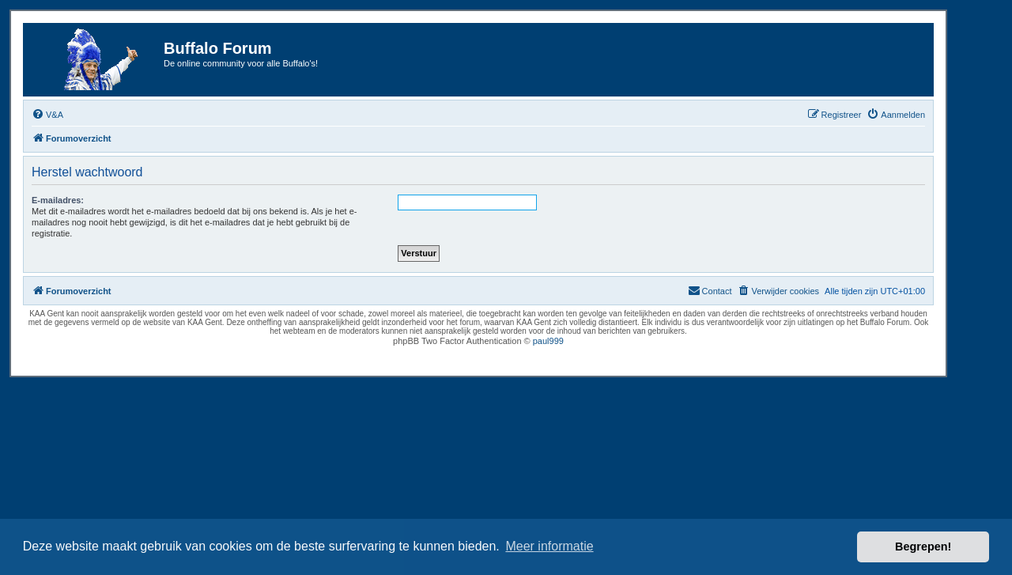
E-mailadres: (58, 200)
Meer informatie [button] (549, 546)
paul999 (548, 341)
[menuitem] (47, 114)
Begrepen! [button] (923, 546)
